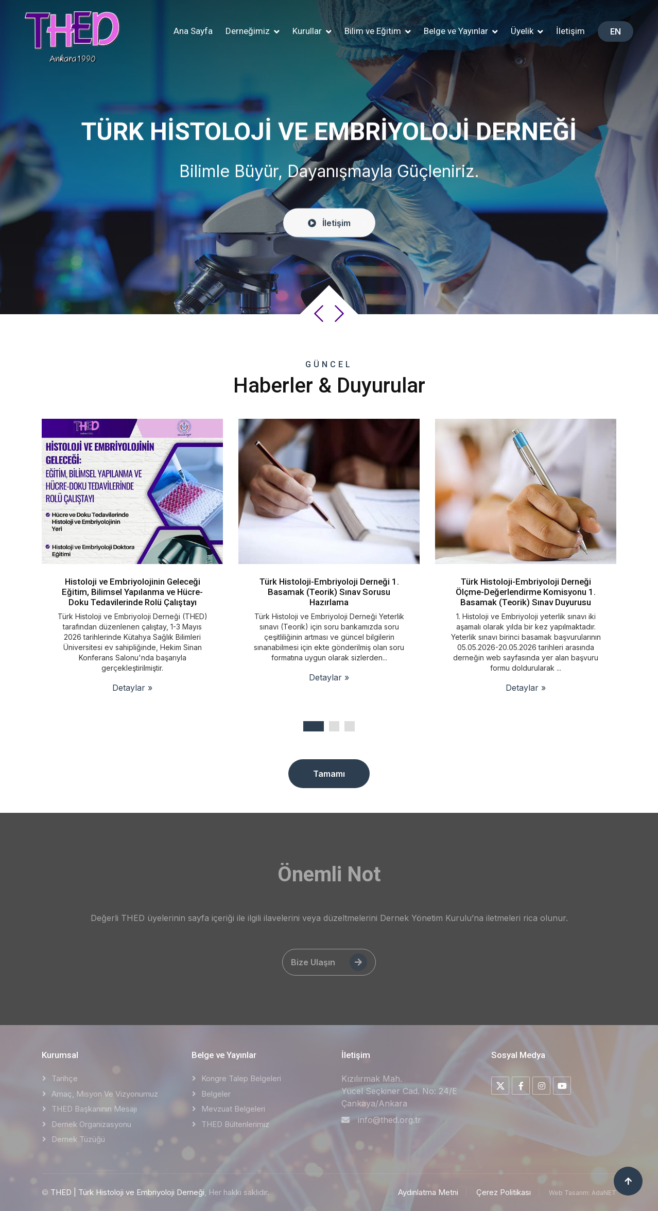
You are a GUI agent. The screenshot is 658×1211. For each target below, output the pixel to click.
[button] (253, 31)
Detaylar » (132, 688)
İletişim (570, 31)
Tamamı (329, 774)
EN (615, 31)
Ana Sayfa (193, 31)
